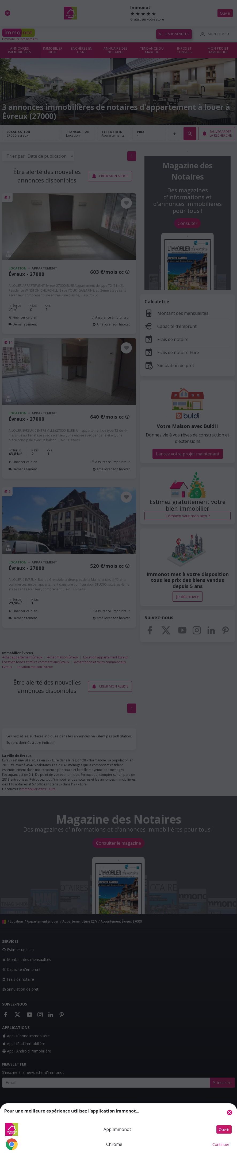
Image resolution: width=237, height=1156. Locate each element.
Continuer (220, 1144)
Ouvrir (224, 1129)
